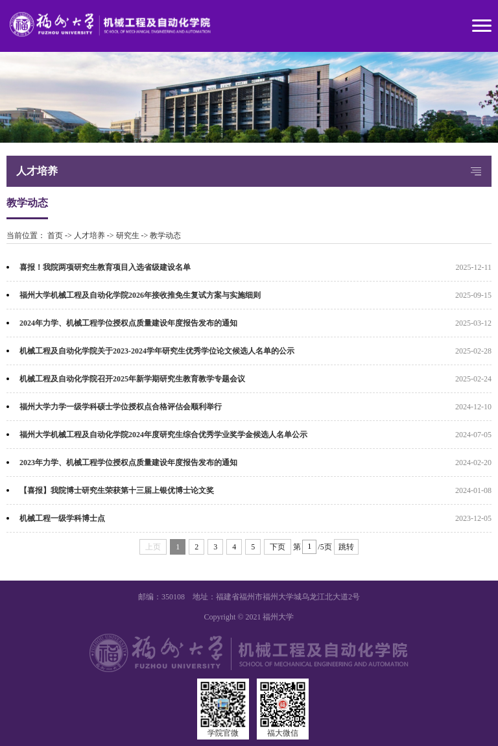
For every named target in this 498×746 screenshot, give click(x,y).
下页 (277, 546)
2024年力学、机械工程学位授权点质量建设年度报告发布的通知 (128, 323)
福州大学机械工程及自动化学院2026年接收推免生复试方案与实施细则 (140, 295)
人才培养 (89, 235)
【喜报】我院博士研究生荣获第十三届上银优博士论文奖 (116, 490)
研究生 (127, 235)
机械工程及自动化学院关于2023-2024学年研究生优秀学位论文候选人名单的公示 (156, 350)
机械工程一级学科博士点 (62, 518)
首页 (55, 235)
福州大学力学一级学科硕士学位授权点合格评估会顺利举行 (120, 406)
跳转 (346, 546)
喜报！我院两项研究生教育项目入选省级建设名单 (105, 267)
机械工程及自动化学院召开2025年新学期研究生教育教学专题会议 (132, 378)
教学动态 (165, 235)
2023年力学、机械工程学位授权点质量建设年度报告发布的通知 (128, 462)
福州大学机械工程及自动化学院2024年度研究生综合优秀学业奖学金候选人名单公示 (163, 434)
